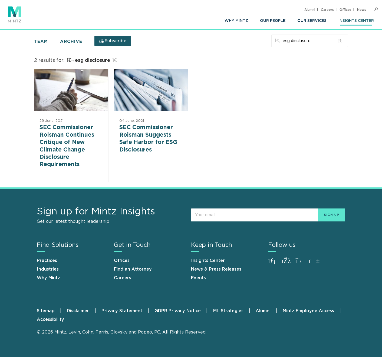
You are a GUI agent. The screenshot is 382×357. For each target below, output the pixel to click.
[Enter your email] (268, 214)
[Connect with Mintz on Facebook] (287, 263)
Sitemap (46, 311)
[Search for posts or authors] (313, 40)
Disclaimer (78, 311)
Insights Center (356, 21)
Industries (48, 269)
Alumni (309, 9)
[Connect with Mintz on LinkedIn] (273, 263)
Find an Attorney (133, 269)
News (361, 9)
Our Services (312, 21)
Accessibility (50, 319)
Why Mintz (236, 21)
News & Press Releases (216, 269)
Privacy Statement (121, 311)
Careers (327, 9)
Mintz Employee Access (308, 311)
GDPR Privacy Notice (177, 311)
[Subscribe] (112, 41)
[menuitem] (236, 21)
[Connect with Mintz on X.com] (300, 263)
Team (41, 41)
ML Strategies (228, 311)
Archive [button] (71, 41)
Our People (272, 21)
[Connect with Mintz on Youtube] (314, 263)
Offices (345, 9)
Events (198, 278)
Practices (47, 260)
